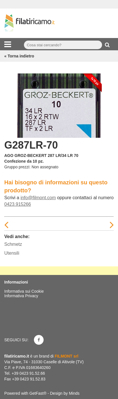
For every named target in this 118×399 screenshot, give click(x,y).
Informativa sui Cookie (24, 291)
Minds (74, 393)
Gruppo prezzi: (17, 167)
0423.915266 (17, 204)
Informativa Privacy (21, 296)
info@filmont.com (38, 197)
